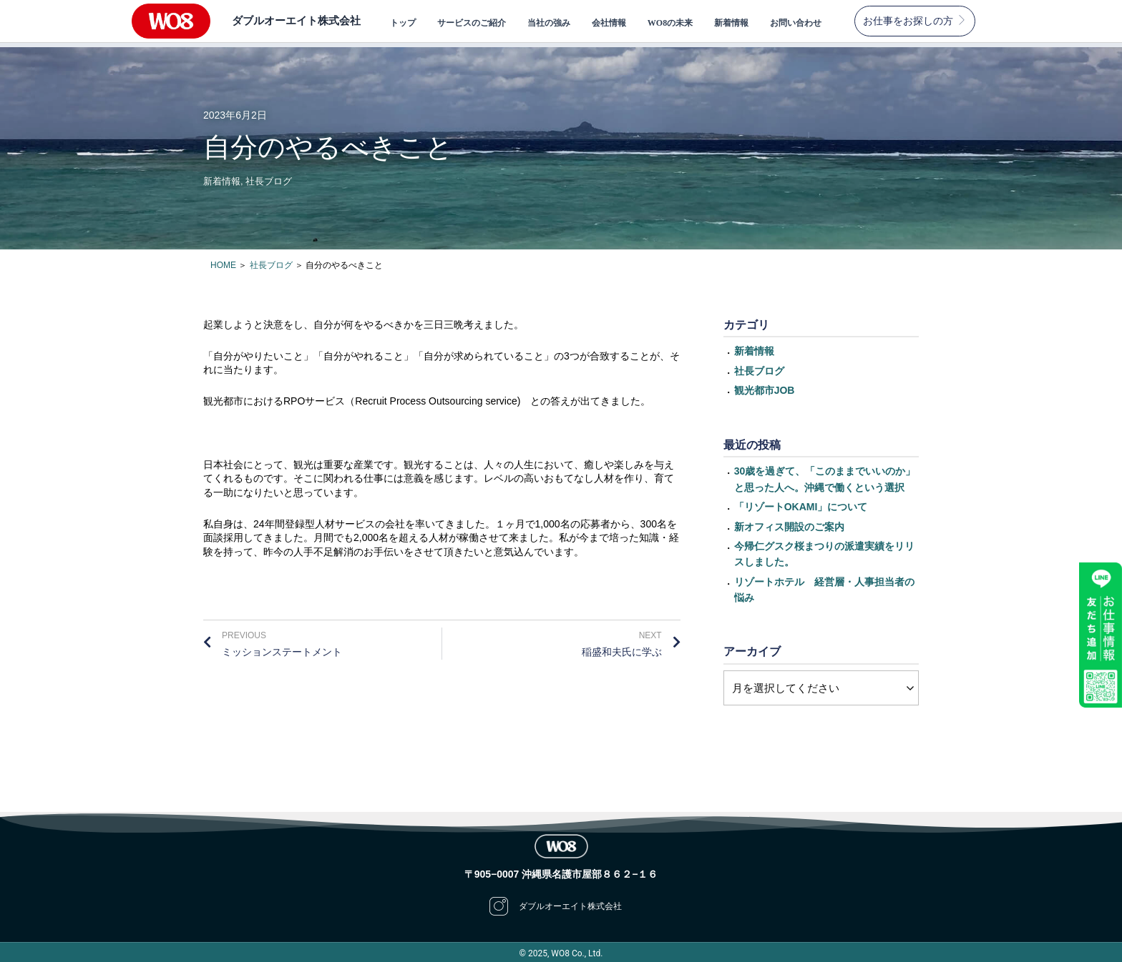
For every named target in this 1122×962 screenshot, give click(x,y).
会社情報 (609, 23)
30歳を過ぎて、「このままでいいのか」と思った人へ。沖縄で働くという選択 (825, 474)
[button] (914, 21)
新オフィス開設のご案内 (789, 521)
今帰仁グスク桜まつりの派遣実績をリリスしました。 (824, 549)
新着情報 (731, 23)
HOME (223, 261)
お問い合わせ (795, 23)
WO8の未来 (670, 23)
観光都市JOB (764, 386)
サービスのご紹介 (471, 23)
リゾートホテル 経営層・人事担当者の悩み (824, 585)
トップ (403, 23)
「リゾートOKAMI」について (801, 502)
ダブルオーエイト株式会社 (292, 20)
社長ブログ (268, 177)
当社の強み (548, 23)
